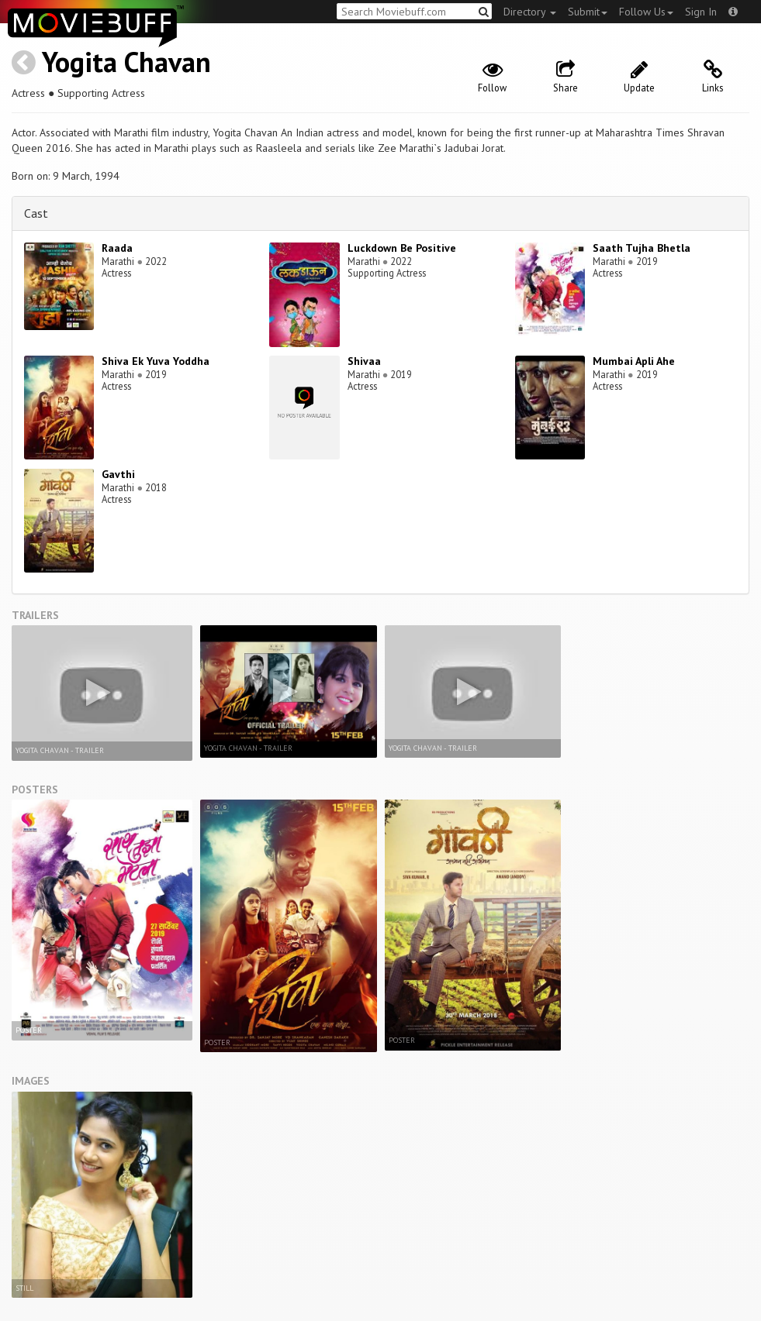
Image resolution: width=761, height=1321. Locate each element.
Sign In (701, 12)
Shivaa (364, 361)
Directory (529, 12)
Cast (36, 213)
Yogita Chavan (126, 61)
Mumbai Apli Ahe (634, 361)
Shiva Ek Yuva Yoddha (155, 361)
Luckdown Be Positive (402, 248)
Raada (117, 248)
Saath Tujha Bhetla (641, 248)
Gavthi (118, 474)
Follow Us (646, 12)
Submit (587, 12)
